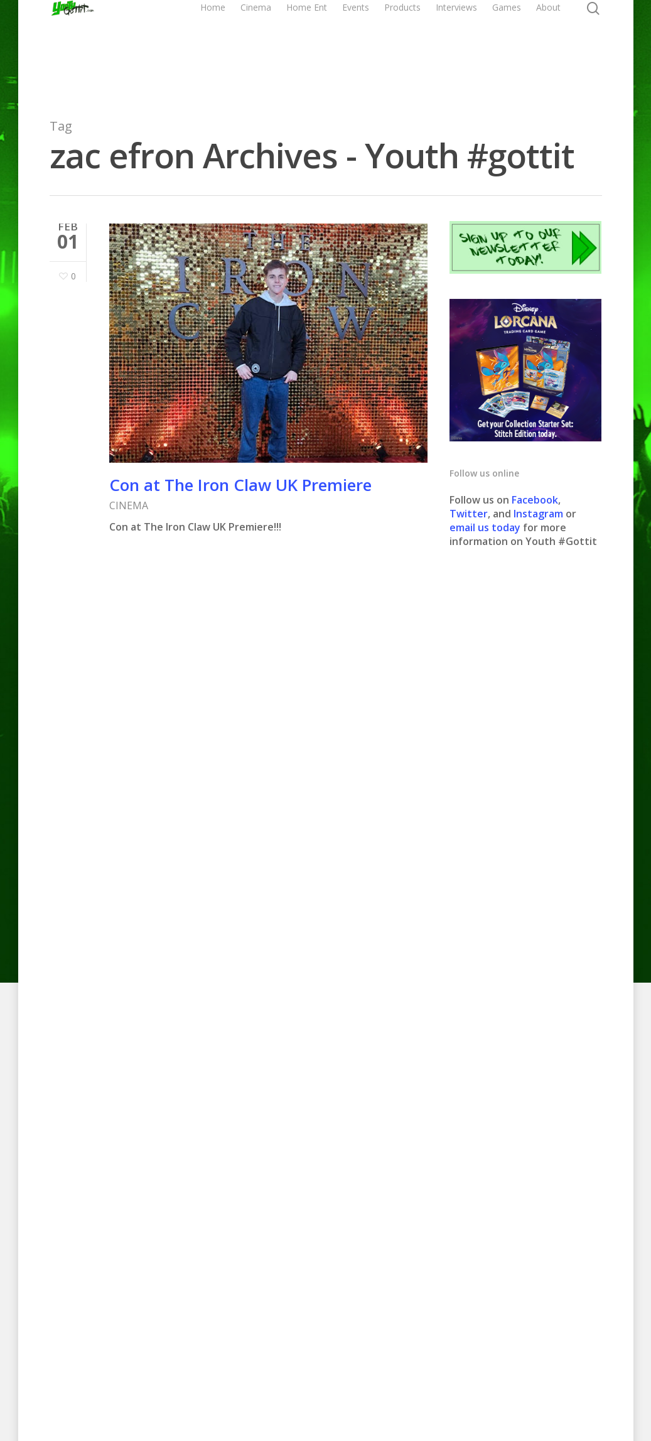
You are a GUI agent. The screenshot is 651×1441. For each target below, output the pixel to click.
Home (272, 49)
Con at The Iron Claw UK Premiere (240, 484)
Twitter (468, 514)
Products (446, 49)
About (592, 49)
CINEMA (128, 505)
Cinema (315, 49)
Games (550, 49)
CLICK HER (335, 1010)
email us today (484, 527)
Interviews (500, 49)
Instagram (540, 514)
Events (399, 49)
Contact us (430, 1390)
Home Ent (358, 48)
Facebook (535, 500)
